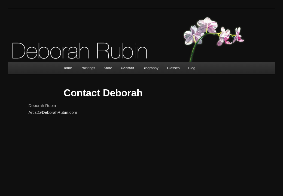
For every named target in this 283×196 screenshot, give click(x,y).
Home (67, 68)
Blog (191, 68)
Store (108, 68)
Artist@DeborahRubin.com (52, 112)
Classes (173, 68)
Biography (150, 68)
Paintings (88, 68)
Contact (127, 68)
